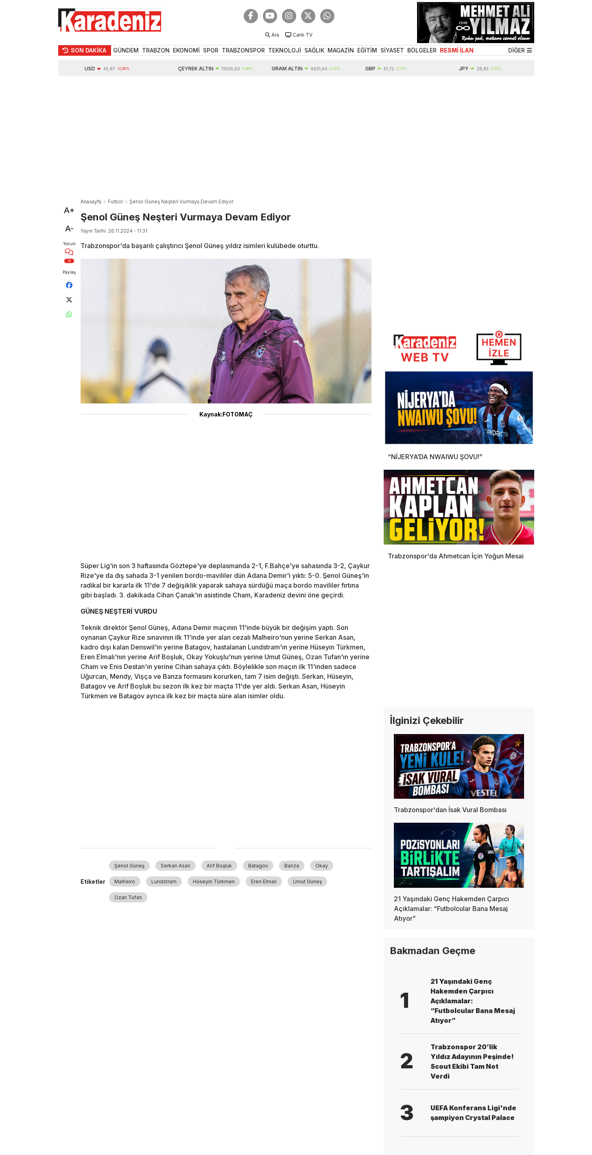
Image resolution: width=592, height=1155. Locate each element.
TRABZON (156, 50)
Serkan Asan (175, 866)
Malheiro (124, 881)
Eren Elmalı (264, 881)
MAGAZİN (341, 50)
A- (69, 228)
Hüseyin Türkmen (214, 881)
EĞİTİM (367, 50)
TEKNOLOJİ (284, 50)
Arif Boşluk (219, 866)
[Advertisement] (296, 137)
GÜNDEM (126, 50)
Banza (291, 866)
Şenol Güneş (129, 866)
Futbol (115, 201)
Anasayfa (91, 201)
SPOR (210, 50)
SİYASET (392, 50)
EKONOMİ (186, 50)
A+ (69, 210)
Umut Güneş (307, 881)
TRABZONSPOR (243, 50)
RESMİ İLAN (457, 50)
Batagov (258, 866)
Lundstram (164, 881)
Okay (321, 866)
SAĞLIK (314, 50)
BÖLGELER (422, 50)
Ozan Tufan (128, 897)
